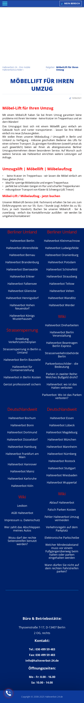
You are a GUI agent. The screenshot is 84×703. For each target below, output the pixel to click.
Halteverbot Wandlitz (62, 298)
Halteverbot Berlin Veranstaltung (62, 333)
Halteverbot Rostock (62, 461)
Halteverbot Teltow (61, 283)
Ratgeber (50, 67)
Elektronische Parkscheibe (62, 537)
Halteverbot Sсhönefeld (61, 269)
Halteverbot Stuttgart (62, 468)
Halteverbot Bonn (22, 425)
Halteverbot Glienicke (22, 291)
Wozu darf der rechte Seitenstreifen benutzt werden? (22, 541)
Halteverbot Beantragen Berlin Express (62, 344)
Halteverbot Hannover (22, 464)
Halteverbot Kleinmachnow (62, 241)
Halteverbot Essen (62, 418)
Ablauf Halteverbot (61, 502)
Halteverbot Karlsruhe (22, 478)
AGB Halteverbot (22, 513)
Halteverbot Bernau (22, 255)
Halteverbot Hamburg (22, 447)
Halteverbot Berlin (22, 241)
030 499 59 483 (45, 649)
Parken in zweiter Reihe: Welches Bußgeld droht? (62, 375)
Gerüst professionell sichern (22, 384)
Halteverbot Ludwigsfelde (62, 248)
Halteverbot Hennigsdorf (22, 298)
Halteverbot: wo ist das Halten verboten (62, 385)
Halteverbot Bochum (22, 418)
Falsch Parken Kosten (62, 509)
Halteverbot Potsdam (62, 262)
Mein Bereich (70, 3)
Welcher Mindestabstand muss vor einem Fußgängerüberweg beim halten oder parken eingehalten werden (61, 551)
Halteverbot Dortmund (22, 432)
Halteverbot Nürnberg (61, 454)
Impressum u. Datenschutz (22, 520)
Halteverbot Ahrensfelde (22, 248)
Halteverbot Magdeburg (61, 432)
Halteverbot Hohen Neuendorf (22, 306)
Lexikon (22, 505)
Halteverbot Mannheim (62, 447)
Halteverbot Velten (62, 291)
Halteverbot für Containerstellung (22, 368)
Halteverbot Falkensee (22, 283)
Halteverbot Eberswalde (22, 269)
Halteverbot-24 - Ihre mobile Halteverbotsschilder (16, 68)
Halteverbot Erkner (22, 276)
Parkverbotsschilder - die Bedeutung (61, 365)
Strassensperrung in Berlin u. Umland (22, 350)
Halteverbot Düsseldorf (22, 439)
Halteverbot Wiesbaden (61, 475)
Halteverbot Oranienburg (61, 255)
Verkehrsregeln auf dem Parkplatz (62, 528)
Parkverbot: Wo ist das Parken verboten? (62, 396)
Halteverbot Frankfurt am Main (22, 455)
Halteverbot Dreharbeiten (62, 325)
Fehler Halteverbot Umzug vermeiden (62, 518)
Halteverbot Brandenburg (22, 262)
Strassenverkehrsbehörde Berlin (62, 354)
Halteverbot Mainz (22, 471)
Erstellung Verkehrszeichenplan (22, 340)
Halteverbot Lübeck (62, 425)
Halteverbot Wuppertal (62, 482)
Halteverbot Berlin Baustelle (22, 360)
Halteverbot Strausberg (62, 276)
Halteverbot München (62, 439)
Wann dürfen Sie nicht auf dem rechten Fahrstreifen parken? (62, 568)
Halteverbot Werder (62, 305)
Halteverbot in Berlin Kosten (22, 377)
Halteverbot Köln (22, 486)
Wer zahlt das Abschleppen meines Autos (22, 528)
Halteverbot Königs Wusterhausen (22, 317)
